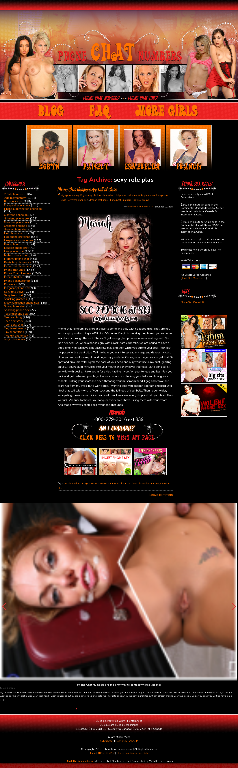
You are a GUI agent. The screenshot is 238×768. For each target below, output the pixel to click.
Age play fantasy (15, 198)
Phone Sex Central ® (192, 302)
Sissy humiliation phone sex (21, 303)
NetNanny (121, 741)
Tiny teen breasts (15, 328)
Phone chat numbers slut (140, 206)
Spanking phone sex (16, 310)
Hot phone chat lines (17, 237)
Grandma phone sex (16, 222)
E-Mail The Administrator (79, 761)
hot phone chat (71, 483)
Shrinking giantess (15, 299)
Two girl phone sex (16, 336)
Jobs (146, 753)
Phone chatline (13, 277)
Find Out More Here (193, 278)
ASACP (133, 741)
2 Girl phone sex (14, 194)
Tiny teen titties (14, 332)
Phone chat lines (14, 270)
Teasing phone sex (16, 314)
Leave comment (161, 495)
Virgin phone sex (14, 339)
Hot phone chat (14, 233)
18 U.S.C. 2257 (106, 753)
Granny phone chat (15, 230)
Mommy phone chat (16, 259)
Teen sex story (13, 321)
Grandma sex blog (15, 226)
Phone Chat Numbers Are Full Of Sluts (87, 190)
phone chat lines (128, 483)
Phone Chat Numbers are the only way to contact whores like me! (119, 685)
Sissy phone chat (14, 306)
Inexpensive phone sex (18, 240)
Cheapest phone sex (17, 205)
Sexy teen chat (13, 295)
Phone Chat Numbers (17, 273)
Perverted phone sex (17, 266)
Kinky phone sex (14, 244)
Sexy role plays (14, 292)
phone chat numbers (148, 483)
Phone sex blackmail (17, 281)
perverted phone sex (108, 483)
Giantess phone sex (16, 215)
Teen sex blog (13, 317)
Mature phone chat (16, 255)
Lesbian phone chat (16, 248)
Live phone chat (14, 251)
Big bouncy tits (13, 202)
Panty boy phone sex (17, 262)
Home (92, 753)
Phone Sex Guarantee (129, 753)
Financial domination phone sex (23, 209)
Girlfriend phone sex (16, 219)
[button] (233, 607)
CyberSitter (107, 741)
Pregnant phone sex (17, 288)
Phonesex (10, 284)
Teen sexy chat (13, 325)
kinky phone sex (89, 483)
